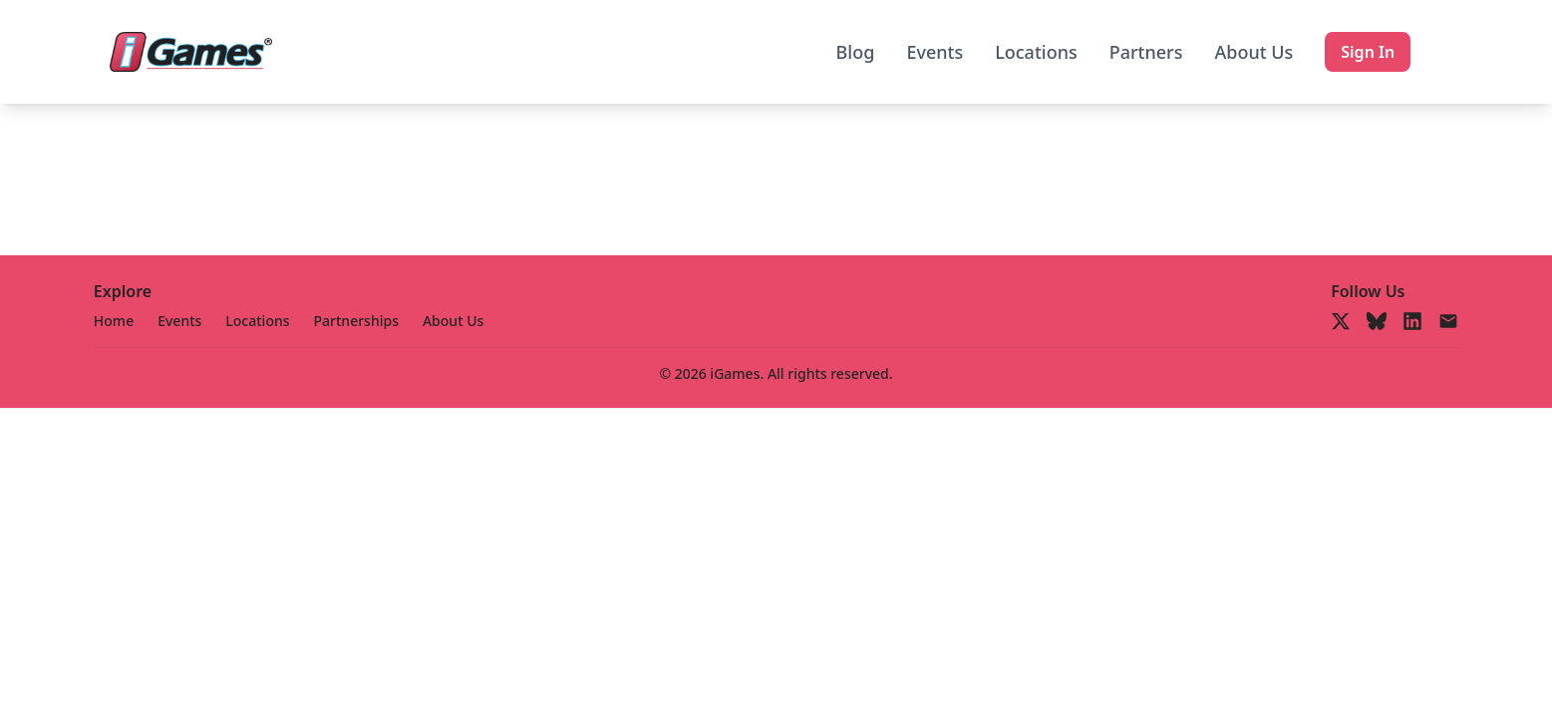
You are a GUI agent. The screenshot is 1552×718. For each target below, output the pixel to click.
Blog (855, 52)
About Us (1253, 52)
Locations (1036, 52)
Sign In (1368, 52)
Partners (1146, 52)
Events (934, 52)
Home (114, 320)
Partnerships (356, 320)
